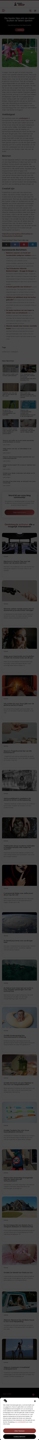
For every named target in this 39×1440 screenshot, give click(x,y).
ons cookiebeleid (20, 1422)
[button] (35, 1401)
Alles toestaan (19, 1431)
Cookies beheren (19, 1436)
